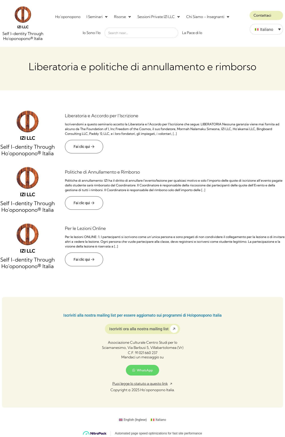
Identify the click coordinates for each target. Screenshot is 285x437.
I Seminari (97, 17)
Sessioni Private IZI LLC (158, 17)
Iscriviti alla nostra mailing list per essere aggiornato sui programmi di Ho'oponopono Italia (142, 315)
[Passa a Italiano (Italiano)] (158, 420)
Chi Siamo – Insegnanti (208, 17)
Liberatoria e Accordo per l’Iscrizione (101, 115)
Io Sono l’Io (92, 32)
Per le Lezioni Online (85, 228)
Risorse (122, 17)
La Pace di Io (192, 32)
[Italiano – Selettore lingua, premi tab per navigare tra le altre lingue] (266, 29)
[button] (142, 384)
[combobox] (141, 33)
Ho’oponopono (68, 16)
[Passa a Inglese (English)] (133, 420)
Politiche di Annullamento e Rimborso (102, 172)
